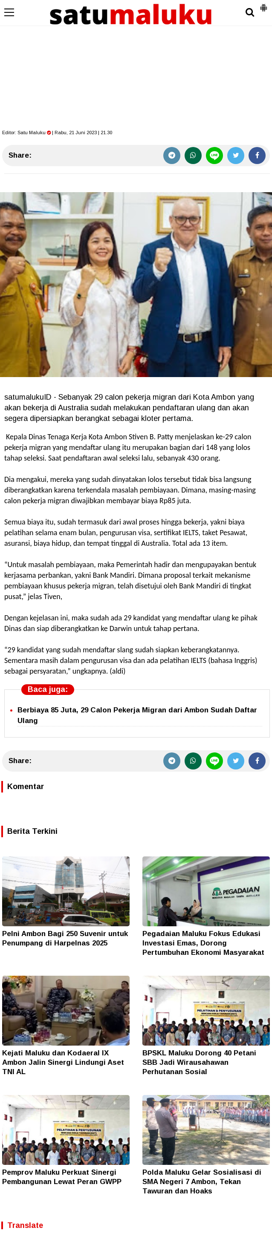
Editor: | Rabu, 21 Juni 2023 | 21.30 (57, 132)
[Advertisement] (136, 64)
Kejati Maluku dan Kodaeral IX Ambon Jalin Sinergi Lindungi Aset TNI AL (63, 1062)
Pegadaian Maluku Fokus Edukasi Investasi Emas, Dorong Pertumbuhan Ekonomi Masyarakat (203, 943)
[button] (263, 4)
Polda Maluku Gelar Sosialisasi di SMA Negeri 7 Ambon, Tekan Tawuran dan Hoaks (201, 1181)
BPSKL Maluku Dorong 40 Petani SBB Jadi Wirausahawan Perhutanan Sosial (199, 1062)
